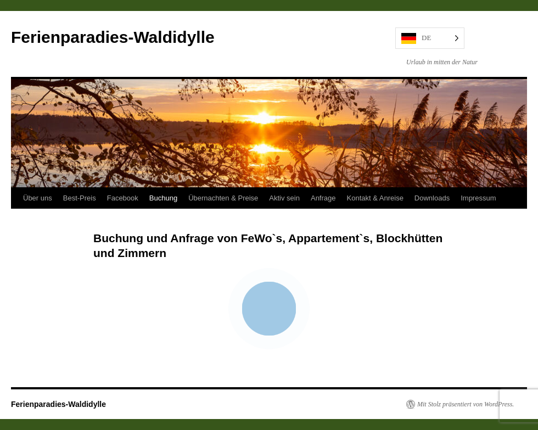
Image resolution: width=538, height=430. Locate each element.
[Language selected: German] (429, 38)
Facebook (122, 198)
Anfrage (323, 198)
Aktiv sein (284, 198)
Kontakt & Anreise (375, 198)
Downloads (432, 198)
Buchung (163, 198)
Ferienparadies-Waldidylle (113, 37)
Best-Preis (79, 198)
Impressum (478, 198)
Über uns (37, 198)
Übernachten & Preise (223, 198)
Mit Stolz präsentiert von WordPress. (465, 404)
